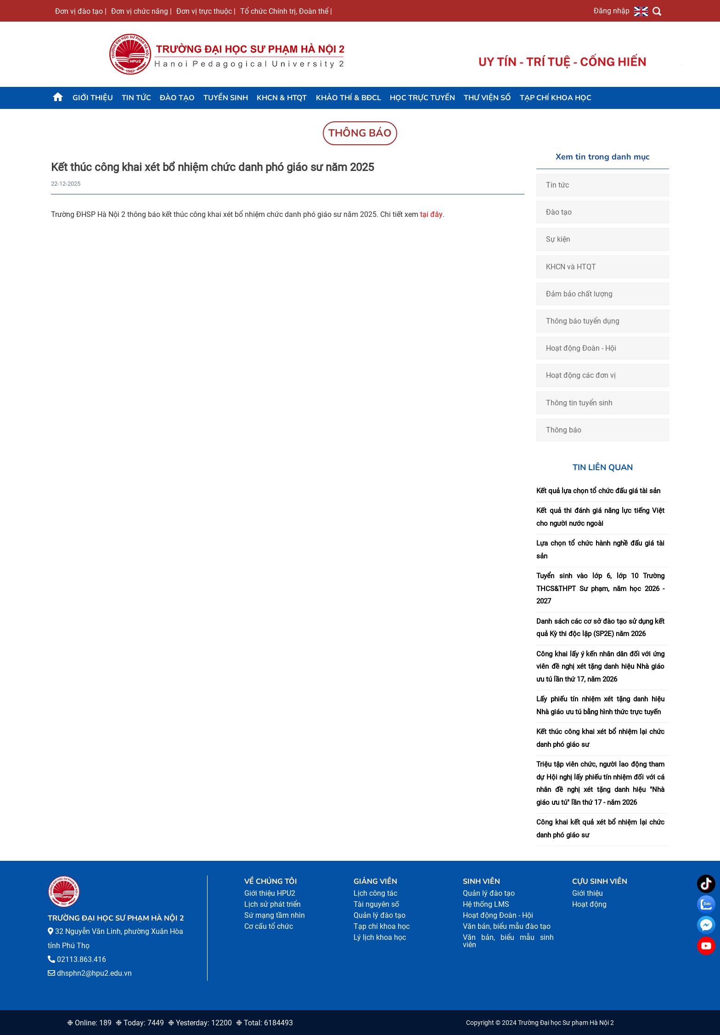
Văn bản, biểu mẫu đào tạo (507, 926)
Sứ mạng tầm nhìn (274, 915)
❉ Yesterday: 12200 (200, 1022)
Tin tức (136, 98)
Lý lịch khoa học (380, 937)
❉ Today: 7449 (140, 1022)
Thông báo (563, 430)
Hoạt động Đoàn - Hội (581, 348)
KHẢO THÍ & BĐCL (348, 98)
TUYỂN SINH (225, 98)
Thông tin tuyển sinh (579, 402)
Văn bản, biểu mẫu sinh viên (508, 941)
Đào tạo (177, 98)
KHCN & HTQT (282, 98)
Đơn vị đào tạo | (81, 11)
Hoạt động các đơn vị (581, 375)
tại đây (431, 214)
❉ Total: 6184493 (264, 1022)
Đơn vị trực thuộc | (206, 11)
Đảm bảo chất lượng (579, 294)
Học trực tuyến (422, 98)
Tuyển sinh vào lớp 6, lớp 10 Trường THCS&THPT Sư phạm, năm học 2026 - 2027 (600, 588)
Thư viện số (487, 98)
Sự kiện (558, 239)
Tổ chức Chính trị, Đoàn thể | (286, 11)
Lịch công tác (375, 893)
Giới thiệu (93, 98)
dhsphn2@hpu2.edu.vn (94, 973)
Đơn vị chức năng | (141, 11)
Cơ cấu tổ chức (268, 926)
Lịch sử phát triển (272, 904)
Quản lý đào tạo (379, 915)
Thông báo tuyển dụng (582, 321)
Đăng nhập (612, 10)
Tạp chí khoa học (555, 98)
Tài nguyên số (376, 904)
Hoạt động (589, 904)
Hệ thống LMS (486, 904)
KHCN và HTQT (571, 266)
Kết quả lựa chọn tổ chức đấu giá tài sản (598, 491)
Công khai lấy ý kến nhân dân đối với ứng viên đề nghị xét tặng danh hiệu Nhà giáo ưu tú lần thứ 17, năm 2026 (600, 666)
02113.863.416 (81, 959)
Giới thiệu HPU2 (269, 893)
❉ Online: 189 (89, 1022)
